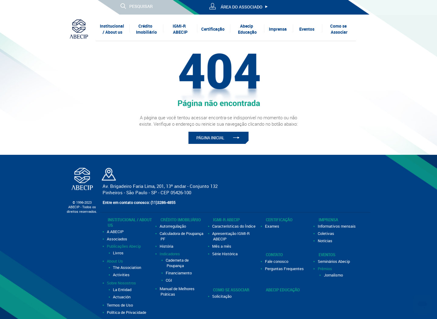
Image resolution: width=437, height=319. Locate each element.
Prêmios (325, 268)
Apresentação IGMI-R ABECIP (231, 236)
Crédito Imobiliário (146, 29)
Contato (274, 254)
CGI (169, 280)
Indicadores (170, 253)
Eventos (306, 29)
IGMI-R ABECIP (180, 29)
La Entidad (122, 289)
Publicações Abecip (124, 246)
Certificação (213, 29)
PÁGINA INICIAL (210, 138)
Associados (117, 239)
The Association (127, 267)
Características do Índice (234, 226)
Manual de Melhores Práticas (178, 291)
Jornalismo (334, 275)
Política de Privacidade (127, 312)
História (167, 246)
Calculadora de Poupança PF (182, 236)
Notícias (325, 240)
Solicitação (222, 296)
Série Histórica (225, 253)
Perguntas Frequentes (285, 268)
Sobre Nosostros (122, 283)
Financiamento (179, 273)
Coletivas (326, 233)
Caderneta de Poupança (178, 262)
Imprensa (278, 29)
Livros (119, 253)
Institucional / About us (112, 29)
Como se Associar (338, 29)
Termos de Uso (120, 305)
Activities (122, 274)
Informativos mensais (337, 226)
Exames (272, 226)
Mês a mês (222, 246)
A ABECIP (116, 231)
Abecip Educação (247, 29)
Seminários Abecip (334, 261)
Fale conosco (277, 261)
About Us (115, 261)
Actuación (122, 297)
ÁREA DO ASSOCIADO (242, 7)
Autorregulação (173, 226)
